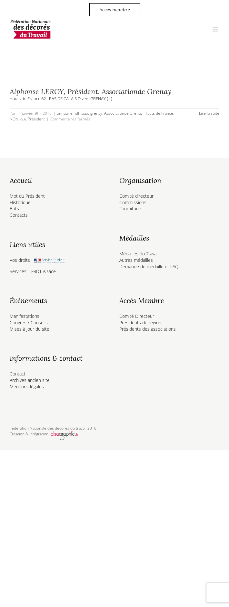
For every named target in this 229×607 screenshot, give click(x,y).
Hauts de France (158, 113)
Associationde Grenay (123, 113)
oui (23, 119)
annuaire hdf (68, 113)
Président (36, 119)
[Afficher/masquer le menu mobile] (216, 29)
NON (14, 119)
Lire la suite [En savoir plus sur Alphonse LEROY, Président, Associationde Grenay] (209, 113)
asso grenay (91, 113)
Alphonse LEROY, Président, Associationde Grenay (90, 91)
